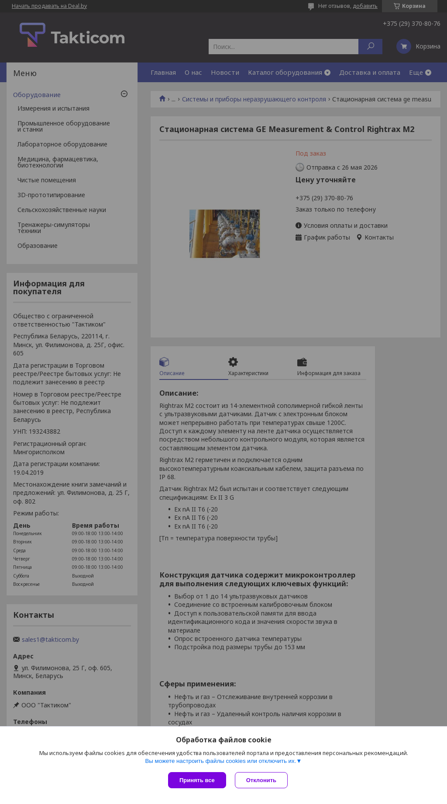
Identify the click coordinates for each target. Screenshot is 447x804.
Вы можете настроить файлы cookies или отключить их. (220, 761)
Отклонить (261, 780)
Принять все (197, 780)
